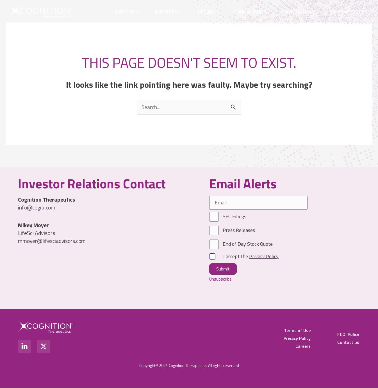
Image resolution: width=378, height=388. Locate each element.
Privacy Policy (297, 338)
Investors (166, 12)
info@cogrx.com (37, 207)
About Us (125, 12)
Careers (303, 346)
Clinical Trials (250, 12)
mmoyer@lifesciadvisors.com (53, 240)
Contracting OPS (348, 12)
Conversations (298, 12)
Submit (223, 269)
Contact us (348, 342)
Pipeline (205, 12)
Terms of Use (297, 330)
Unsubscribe (220, 279)
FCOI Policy (348, 334)
